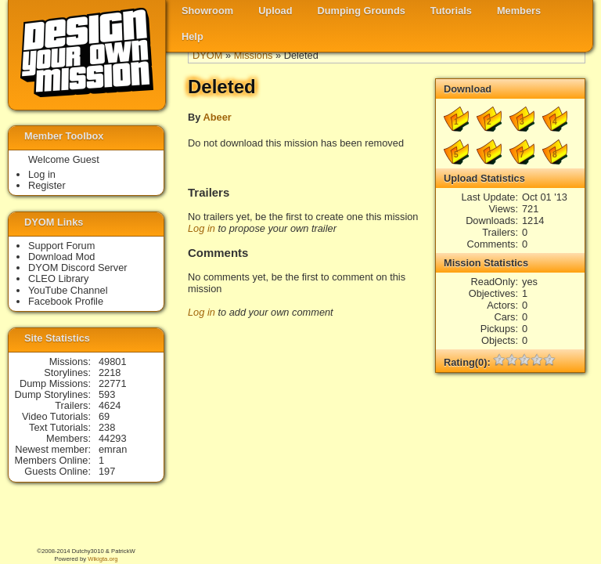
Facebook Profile (65, 301)
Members (519, 10)
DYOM (207, 55)
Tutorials (451, 10)
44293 (113, 438)
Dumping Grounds (361, 10)
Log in (201, 228)
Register (47, 185)
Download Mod (61, 256)
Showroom (207, 10)
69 (104, 416)
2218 (110, 372)
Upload (275, 10)
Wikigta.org (102, 558)
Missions (253, 55)
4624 (110, 405)
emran (113, 449)
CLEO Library (58, 278)
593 (107, 394)
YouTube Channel (68, 290)
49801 (113, 361)
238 (107, 427)
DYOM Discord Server (78, 267)
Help (192, 36)
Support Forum (61, 245)
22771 (113, 383)
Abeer (217, 117)
